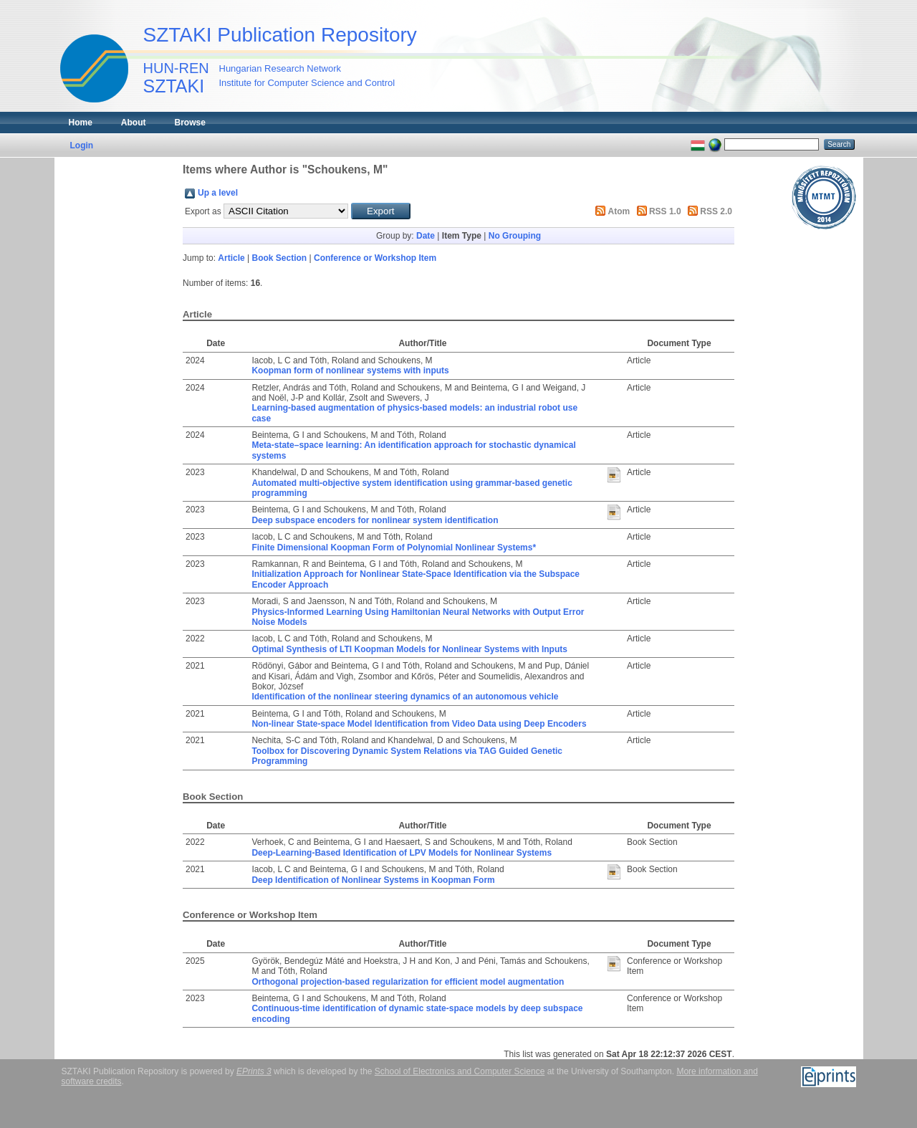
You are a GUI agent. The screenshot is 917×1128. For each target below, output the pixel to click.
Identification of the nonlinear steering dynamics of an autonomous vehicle (404, 697)
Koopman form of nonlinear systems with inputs (349, 370)
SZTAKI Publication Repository (280, 35)
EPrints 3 (254, 1071)
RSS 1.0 (665, 211)
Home (80, 123)
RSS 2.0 (716, 211)
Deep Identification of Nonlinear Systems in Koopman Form (372, 880)
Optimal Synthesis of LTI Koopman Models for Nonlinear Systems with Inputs (409, 649)
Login (82, 145)
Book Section (279, 258)
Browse (190, 123)
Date (425, 236)
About (133, 123)
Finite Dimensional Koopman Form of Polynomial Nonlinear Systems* (393, 548)
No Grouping (515, 236)
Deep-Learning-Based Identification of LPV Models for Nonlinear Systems (401, 853)
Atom (619, 211)
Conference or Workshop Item (375, 258)
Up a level (218, 193)
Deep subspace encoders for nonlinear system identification (374, 520)
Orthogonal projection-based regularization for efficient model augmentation (407, 982)
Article (231, 258)
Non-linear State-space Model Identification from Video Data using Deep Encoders (418, 724)
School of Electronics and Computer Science (459, 1071)
